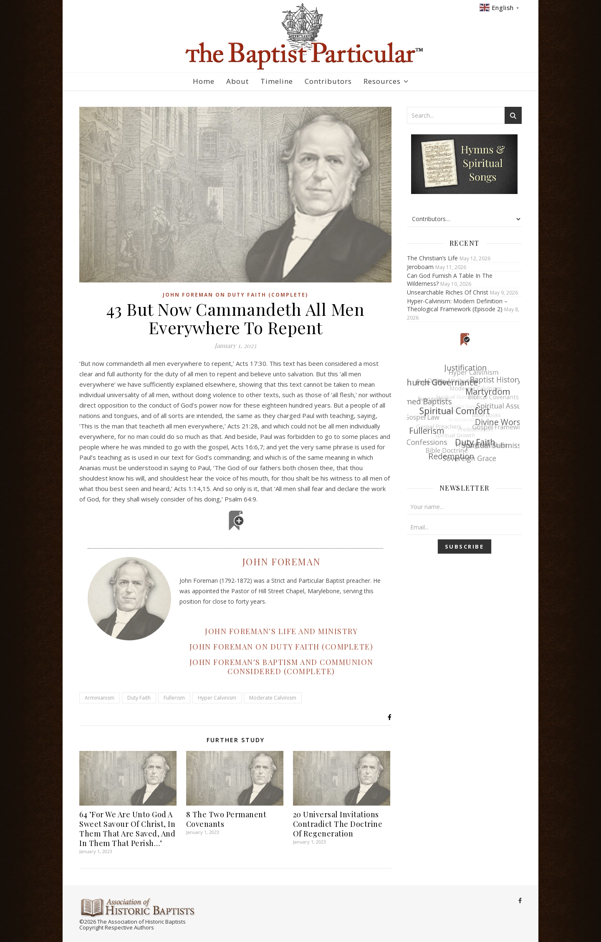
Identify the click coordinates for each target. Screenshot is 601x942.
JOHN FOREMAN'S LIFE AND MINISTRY (281, 631)
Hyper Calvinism (217, 697)
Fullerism (174, 697)
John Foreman (281, 561)
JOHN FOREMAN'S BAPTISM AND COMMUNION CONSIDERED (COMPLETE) (281, 666)
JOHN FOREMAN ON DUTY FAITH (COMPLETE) (281, 647)
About (237, 81)
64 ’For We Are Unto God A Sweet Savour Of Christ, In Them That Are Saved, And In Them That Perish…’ (127, 828)
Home (204, 81)
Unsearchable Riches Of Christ (447, 292)
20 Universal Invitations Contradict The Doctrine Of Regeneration (338, 824)
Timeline (276, 81)
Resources (382, 81)
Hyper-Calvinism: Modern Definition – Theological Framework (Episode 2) (457, 305)
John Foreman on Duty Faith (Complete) (235, 294)
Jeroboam (420, 267)
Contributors (328, 81)
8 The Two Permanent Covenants (226, 819)
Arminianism (99, 697)
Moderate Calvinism (272, 697)
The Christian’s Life (432, 258)
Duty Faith (139, 697)
